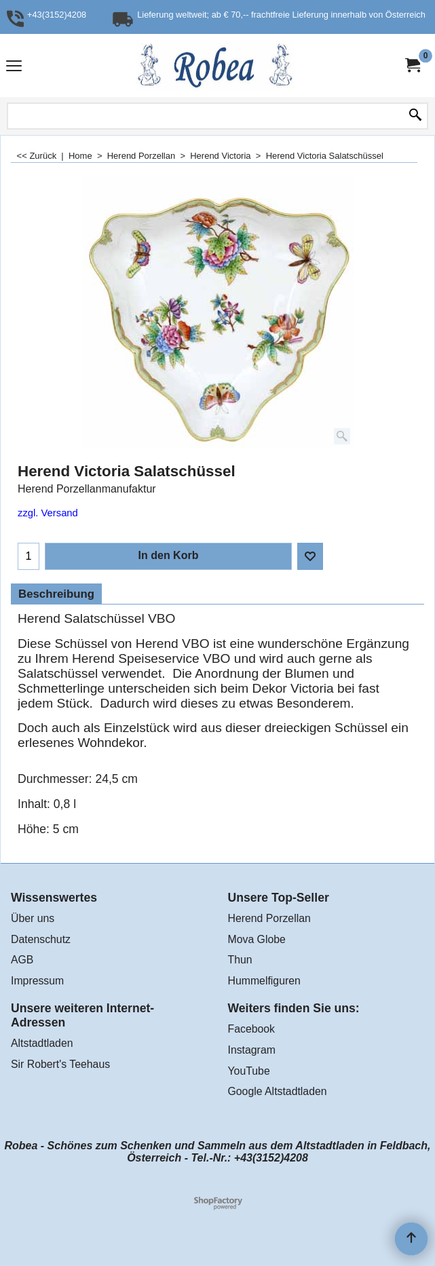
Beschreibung (56, 594)
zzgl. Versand (48, 512)
